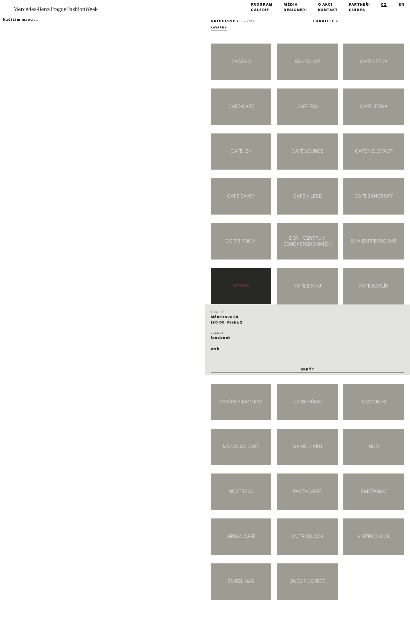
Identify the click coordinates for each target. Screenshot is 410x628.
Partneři (359, 4)
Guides (357, 10)
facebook (221, 337)
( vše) (248, 21)
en (401, 4)
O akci (325, 4)
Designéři (295, 10)
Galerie (260, 10)
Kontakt (328, 10)
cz (384, 4)
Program (262, 4)
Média (291, 4)
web (215, 348)
